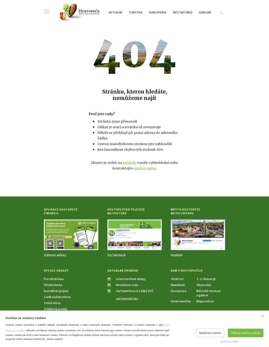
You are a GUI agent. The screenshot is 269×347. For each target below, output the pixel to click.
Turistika (136, 12)
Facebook (177, 255)
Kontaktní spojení (56, 291)
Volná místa (52, 303)
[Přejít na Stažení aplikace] (71, 235)
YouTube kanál (116, 255)
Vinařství (177, 279)
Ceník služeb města (57, 297)
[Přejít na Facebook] (198, 235)
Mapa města (205, 301)
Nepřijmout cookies (210, 332)
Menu (47, 12)
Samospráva (157, 12)
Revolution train (127, 285)
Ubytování (203, 285)
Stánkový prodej (55, 309)
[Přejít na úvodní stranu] (79, 12)
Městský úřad (183, 12)
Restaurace (179, 291)
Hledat (221, 12)
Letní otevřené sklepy (131, 279)
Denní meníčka (181, 301)
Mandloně (178, 285)
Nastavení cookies (229, 341)
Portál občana (54, 279)
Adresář (205, 12)
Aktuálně (115, 12)
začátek (129, 162)
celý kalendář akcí (127, 298)
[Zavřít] (262, 316)
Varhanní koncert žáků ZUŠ (134, 291)
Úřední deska (53, 285)
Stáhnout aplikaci (55, 255)
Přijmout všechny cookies (245, 332)
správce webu (145, 168)
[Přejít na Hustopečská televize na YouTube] (134, 235)
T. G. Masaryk (206, 279)
